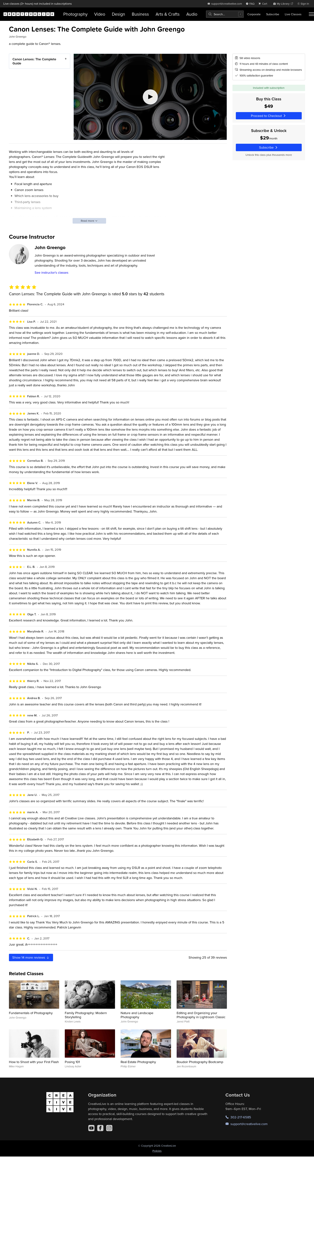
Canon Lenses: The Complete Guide (34, 61)
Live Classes (293, 14)
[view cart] (264, 3)
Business (140, 14)
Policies (157, 1151)
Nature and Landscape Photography (137, 1015)
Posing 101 (72, 1062)
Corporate (254, 14)
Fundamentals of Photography (31, 1013)
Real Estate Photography (138, 1062)
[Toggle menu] (311, 14)
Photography (75, 14)
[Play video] (150, 97)
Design (118, 14)
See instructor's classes (51, 272)
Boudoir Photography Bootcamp (200, 1062)
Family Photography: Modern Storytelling (86, 1015)
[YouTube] (91, 1128)
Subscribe (272, 14)
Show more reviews (31, 957)
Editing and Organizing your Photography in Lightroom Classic (201, 1015)
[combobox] (224, 14)
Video (99, 14)
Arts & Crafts (168, 14)
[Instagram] (109, 1128)
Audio (191, 14)
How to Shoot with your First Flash (34, 1062)
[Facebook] (100, 1128)
